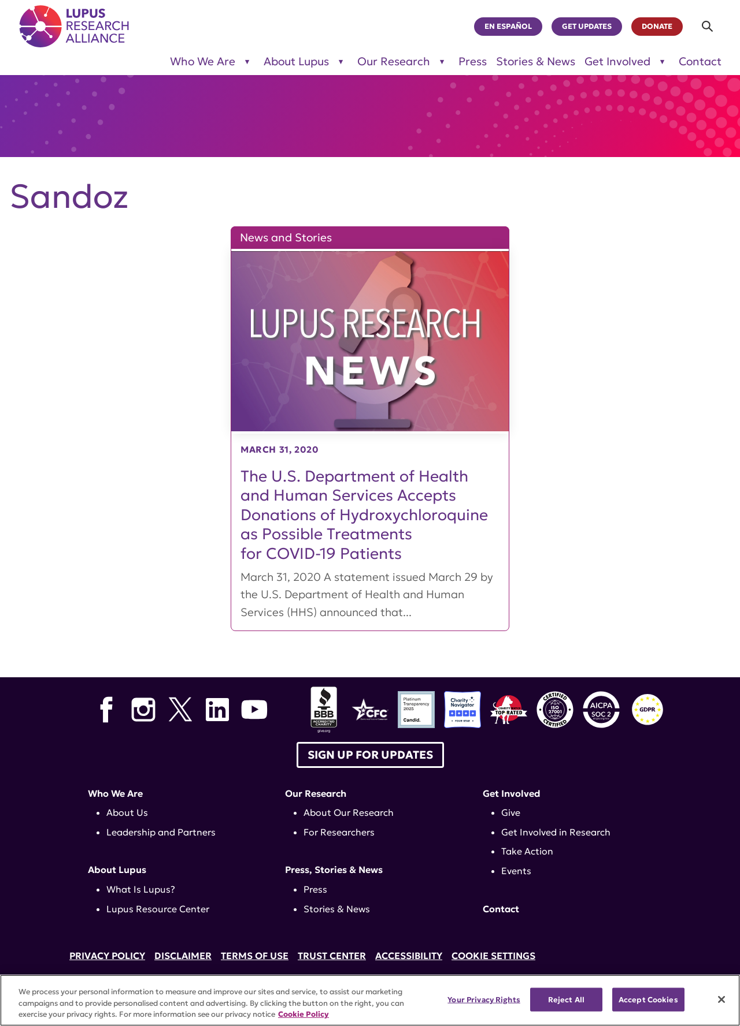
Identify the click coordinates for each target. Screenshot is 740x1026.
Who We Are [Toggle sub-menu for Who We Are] (202, 61)
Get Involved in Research (555, 832)
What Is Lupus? (140, 889)
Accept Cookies (648, 999)
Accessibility (408, 955)
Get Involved (512, 793)
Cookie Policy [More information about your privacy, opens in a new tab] (303, 1014)
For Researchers (339, 832)
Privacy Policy (107, 955)
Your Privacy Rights (483, 999)
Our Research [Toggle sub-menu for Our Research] (393, 61)
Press (472, 61)
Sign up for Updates (370, 755)
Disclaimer (183, 955)
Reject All (566, 999)
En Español (508, 26)
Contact (700, 61)
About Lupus (117, 869)
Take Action (527, 851)
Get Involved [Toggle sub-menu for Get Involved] (617, 61)
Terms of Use (254, 955)
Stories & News (535, 61)
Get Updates (587, 26)
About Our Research (349, 812)
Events (516, 870)
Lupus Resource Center (157, 909)
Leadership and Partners (161, 832)
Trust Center (332, 955)
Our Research (315, 793)
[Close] (721, 999)
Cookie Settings (493, 955)
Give (510, 812)
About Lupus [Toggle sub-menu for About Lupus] (296, 61)
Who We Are (115, 793)
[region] (370, 1000)
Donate (657, 26)
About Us (127, 812)
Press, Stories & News (334, 869)
